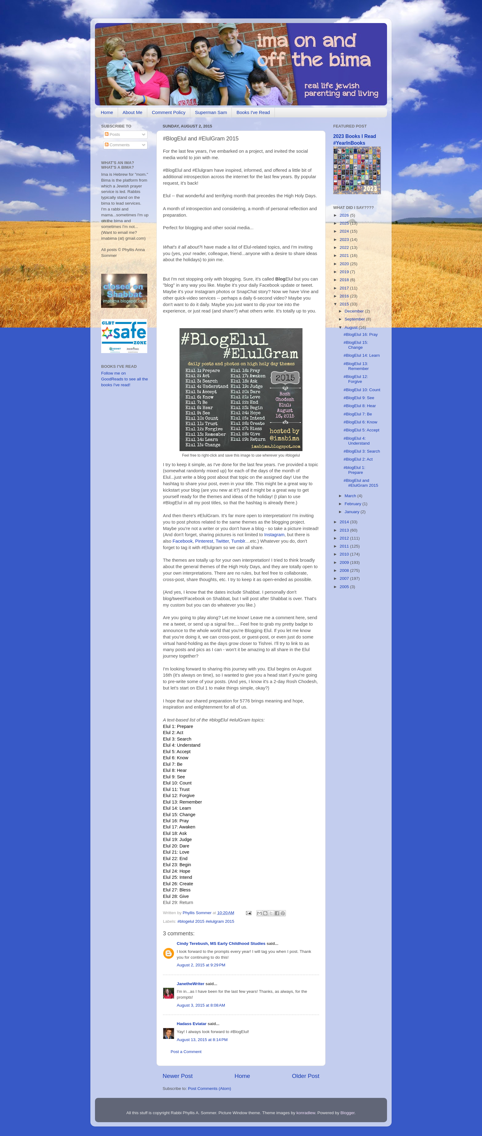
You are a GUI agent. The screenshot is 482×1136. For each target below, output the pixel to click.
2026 (345, 215)
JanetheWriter (190, 983)
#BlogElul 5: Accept (361, 430)
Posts (112, 134)
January (353, 511)
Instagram (274, 534)
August (352, 327)
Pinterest (204, 541)
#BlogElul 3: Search (362, 451)
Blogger (348, 1112)
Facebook (182, 541)
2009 (345, 562)
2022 (345, 247)
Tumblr (238, 541)
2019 (345, 271)
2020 (345, 263)
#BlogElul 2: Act (358, 459)
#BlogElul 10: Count (362, 389)
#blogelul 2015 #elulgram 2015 (205, 921)
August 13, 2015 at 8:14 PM (202, 1039)
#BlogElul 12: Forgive (356, 379)
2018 (345, 279)
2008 (345, 570)
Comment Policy (168, 112)
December (355, 311)
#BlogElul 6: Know (360, 422)
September (355, 319)
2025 (345, 223)
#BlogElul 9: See (359, 397)
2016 (345, 296)
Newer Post (178, 1076)
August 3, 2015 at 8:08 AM (201, 1005)
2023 (345, 239)
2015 (345, 304)
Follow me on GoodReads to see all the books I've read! (124, 379)
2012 (345, 538)
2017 (345, 288)
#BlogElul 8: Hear (360, 405)
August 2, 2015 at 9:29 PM (201, 965)
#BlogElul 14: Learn (362, 355)
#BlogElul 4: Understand (357, 441)
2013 (345, 530)
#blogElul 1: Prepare (354, 470)
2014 (345, 522)
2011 (345, 546)
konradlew (305, 1112)
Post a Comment (186, 1051)
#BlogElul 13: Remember (356, 366)
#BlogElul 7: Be (358, 414)
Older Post (305, 1076)
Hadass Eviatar (192, 1023)
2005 (345, 586)
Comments (117, 145)
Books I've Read (253, 112)
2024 (345, 231)
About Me (132, 112)
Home (107, 112)
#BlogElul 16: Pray (361, 334)
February (353, 503)
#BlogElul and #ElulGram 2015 (361, 483)
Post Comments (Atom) (209, 1088)
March (351, 495)
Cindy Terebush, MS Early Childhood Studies (221, 943)
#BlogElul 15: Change (356, 345)
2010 (345, 554)
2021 (345, 255)
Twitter (222, 541)
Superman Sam (211, 112)
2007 (345, 578)
